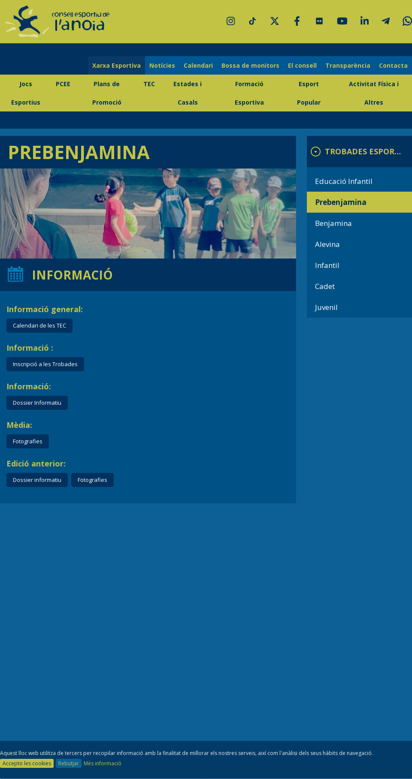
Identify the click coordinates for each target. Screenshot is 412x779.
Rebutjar (68, 763)
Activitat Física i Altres (374, 93)
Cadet (325, 286)
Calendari (198, 65)
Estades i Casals (187, 93)
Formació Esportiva (249, 93)
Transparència (347, 65)
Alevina (327, 244)
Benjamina (333, 223)
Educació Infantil (344, 181)
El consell (302, 65)
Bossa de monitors (250, 65)
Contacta (393, 65)
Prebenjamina (341, 202)
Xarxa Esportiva (116, 65)
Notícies (162, 65)
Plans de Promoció (106, 93)
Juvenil (326, 307)
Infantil (327, 265)
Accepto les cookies (27, 763)
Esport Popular (309, 93)
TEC (149, 84)
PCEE (63, 84)
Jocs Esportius (25, 93)
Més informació (102, 763)
